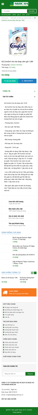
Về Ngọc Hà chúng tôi (11, 307)
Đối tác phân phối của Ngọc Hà (14, 312)
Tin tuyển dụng (9, 314)
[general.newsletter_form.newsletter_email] (19, 374)
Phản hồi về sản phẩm (9, 71)
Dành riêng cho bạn (11, 232)
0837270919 (13, 392)
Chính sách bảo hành (11, 342)
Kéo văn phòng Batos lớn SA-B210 (24, 255)
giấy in (19, 14)
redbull (14, 14)
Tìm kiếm (31, 11)
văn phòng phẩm (6, 14)
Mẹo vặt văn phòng (10, 334)
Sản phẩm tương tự (11, 272)
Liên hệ (7, 317)
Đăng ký (30, 374)
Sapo (23, 412)
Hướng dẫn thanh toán (11, 330)
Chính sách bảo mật (11, 345)
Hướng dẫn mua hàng (11, 327)
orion (23, 14)
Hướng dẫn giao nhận (11, 332)
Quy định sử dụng (10, 352)
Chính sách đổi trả (10, 349)
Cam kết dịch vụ (10, 325)
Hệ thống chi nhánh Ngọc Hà (13, 310)
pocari (28, 14)
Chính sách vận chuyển (12, 347)
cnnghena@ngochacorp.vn (14, 395)
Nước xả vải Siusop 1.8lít (9, 277)
